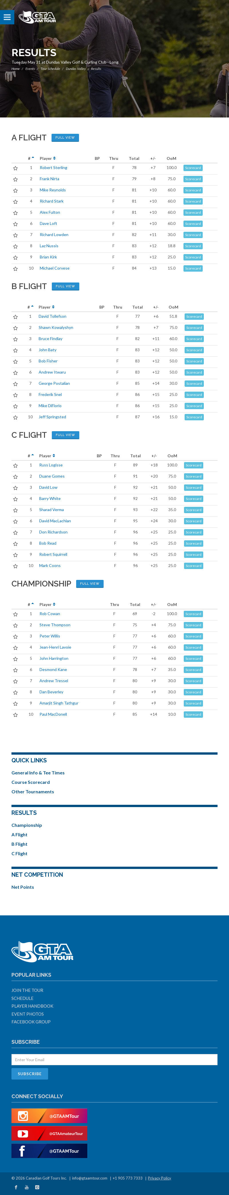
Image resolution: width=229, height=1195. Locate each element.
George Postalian (54, 383)
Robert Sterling (53, 167)
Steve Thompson (55, 624)
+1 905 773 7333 (128, 1178)
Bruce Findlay (50, 338)
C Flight (19, 853)
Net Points (22, 887)
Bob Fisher (48, 360)
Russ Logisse (51, 464)
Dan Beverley (51, 691)
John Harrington (54, 658)
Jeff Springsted (52, 416)
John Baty (47, 349)
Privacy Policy (159, 1178)
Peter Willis (50, 635)
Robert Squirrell (53, 554)
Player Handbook (32, 1005)
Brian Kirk (48, 256)
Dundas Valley (76, 68)
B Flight (19, 844)
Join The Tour (27, 990)
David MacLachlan (55, 520)
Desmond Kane (53, 669)
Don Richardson (53, 531)
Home (15, 68)
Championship (26, 825)
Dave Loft (48, 223)
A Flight (19, 834)
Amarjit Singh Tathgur (59, 702)
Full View (65, 138)
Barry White (50, 498)
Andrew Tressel (54, 680)
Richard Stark (52, 201)
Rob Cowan (50, 613)
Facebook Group (31, 1021)
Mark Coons (50, 565)
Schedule (22, 998)
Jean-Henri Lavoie (55, 647)
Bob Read (47, 543)
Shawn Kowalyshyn (56, 327)
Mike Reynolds (53, 189)
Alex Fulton (50, 212)
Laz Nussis (49, 245)
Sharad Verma (51, 509)
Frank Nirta (49, 178)
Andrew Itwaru (52, 372)
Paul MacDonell (53, 714)
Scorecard (193, 168)
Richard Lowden (54, 234)
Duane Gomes (52, 476)
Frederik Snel (50, 394)
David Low (48, 487)
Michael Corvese (55, 268)
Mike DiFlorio (50, 405)
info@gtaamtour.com (89, 1178)
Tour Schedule (50, 68)
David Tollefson (52, 316)
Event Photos (27, 1014)
